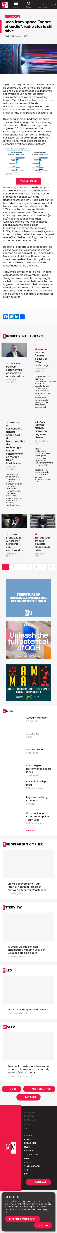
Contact (40, 1182)
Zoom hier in (28, 181)
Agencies (28, 1135)
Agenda (28, 1124)
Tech (26, 1170)
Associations (31, 1154)
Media (27, 1147)
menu (15, 5)
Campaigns (30, 1112)
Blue (26, 1174)
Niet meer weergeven (22, 1219)
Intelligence (30, 1143)
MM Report (29, 1120)
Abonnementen (41, 1088)
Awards (28, 1162)
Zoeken (29, 5)
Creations (29, 1150)
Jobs (13, 1088)
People (27, 1158)
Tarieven (30, 1097)
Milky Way (29, 1116)
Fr (55, 4)
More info (28, 830)
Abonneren (42, 5)
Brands (27, 1139)
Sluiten (43, 1225)
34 (51, 566)
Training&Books (32, 1166)
